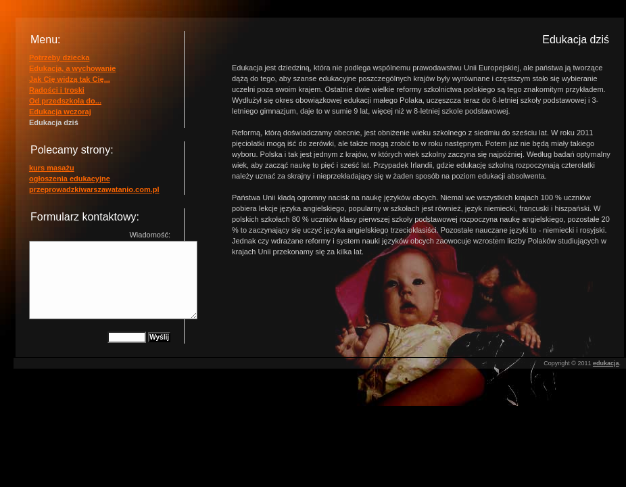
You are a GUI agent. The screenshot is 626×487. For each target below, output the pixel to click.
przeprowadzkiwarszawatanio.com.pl (94, 189)
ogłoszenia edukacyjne (69, 179)
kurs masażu (51, 168)
